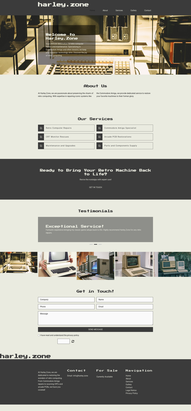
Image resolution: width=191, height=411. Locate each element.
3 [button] (100, 244)
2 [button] (95, 244)
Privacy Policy (132, 393)
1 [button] (91, 244)
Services (119, 10)
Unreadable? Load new (73, 341)
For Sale (107, 370)
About (105, 10)
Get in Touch (95, 187)
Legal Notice (131, 390)
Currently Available (104, 377)
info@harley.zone (80, 376)
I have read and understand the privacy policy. (59, 335)
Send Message (95, 329)
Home (92, 10)
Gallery (134, 10)
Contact (147, 10)
